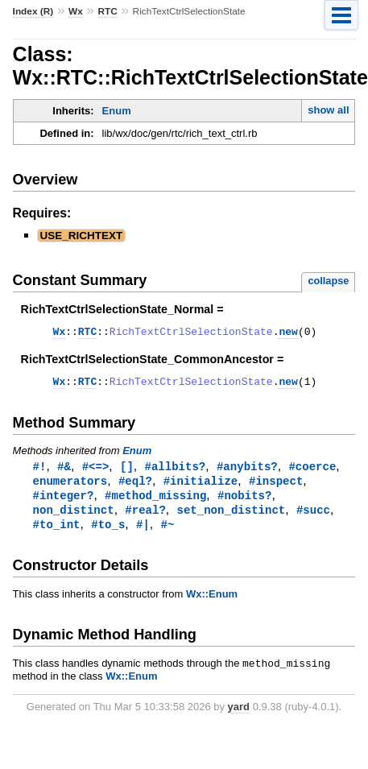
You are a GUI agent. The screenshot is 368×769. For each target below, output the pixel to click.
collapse (328, 281)
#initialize (200, 486)
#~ (167, 532)
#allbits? (175, 471)
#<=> (96, 471)
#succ (313, 517)
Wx (75, 11)
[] (127, 471)
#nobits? (244, 502)
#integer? (63, 502)
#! (40, 471)
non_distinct (73, 517)
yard (239, 717)
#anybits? (247, 471)
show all (328, 110)
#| (143, 532)
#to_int (57, 532)
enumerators (70, 486)
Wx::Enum (212, 603)
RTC (108, 11)
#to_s (108, 532)
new (288, 333)
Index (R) (33, 11)
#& (64, 471)
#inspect (276, 486)
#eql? (135, 486)
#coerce (312, 471)
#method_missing (155, 502)
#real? (145, 517)
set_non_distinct (230, 517)
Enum (116, 111)
